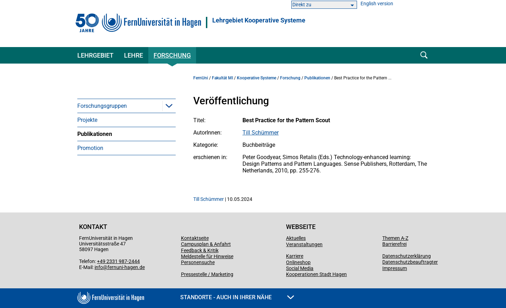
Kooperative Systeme (256, 78)
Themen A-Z (395, 238)
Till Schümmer (260, 132)
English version (377, 4)
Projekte (87, 120)
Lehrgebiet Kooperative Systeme (258, 20)
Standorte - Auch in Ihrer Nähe (237, 297)
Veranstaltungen (304, 244)
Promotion (90, 148)
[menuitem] (126, 106)
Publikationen (94, 134)
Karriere (294, 256)
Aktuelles (296, 238)
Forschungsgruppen (102, 106)
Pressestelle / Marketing (207, 274)
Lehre (133, 55)
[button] (169, 105)
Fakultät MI (222, 78)
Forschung (172, 55)
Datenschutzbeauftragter (410, 262)
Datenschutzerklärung (406, 256)
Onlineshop (298, 262)
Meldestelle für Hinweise (207, 256)
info (99, 267)
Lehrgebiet (95, 55)
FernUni (200, 78)
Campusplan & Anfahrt (206, 244)
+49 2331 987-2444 (118, 261)
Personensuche (198, 262)
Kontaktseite (195, 238)
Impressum (394, 268)
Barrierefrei (394, 244)
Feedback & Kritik (200, 250)
